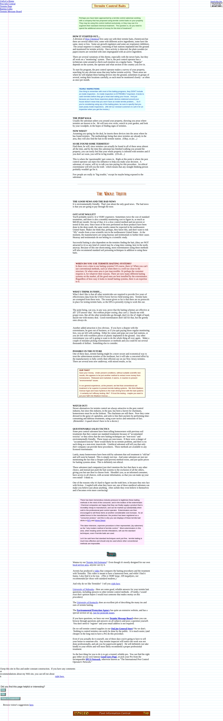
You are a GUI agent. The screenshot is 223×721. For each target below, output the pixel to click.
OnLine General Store (122, 628)
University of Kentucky (87, 602)
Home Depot (100, 520)
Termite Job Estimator (96, 562)
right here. (59, 676)
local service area (81, 565)
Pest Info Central (7, 4)
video (97, 571)
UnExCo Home (7, 1)
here (31, 705)
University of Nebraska (83, 589)
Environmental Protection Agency (93, 610)
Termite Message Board (11, 11)
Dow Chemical (92, 39)
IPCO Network (93, 659)
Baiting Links (6, 9)
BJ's (89, 520)
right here (115, 583)
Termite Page (6, 6)
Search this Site (216, 1)
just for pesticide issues (103, 613)
